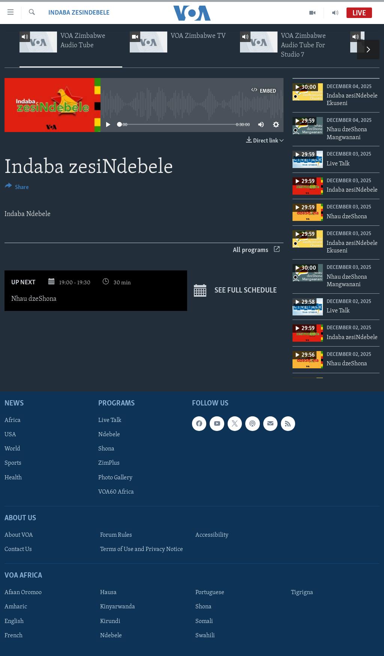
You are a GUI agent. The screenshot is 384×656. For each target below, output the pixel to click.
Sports (12, 463)
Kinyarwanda (117, 607)
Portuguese (209, 593)
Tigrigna (302, 593)
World (12, 449)
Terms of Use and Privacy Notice (141, 549)
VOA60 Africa (116, 492)
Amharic (15, 607)
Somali (204, 621)
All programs (256, 250)
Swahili (205, 635)
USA (10, 435)
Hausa (108, 593)
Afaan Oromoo (23, 593)
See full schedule (235, 290)
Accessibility (211, 535)
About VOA (18, 535)
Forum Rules (116, 535)
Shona (106, 449)
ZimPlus (109, 463)
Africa (12, 420)
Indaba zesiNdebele (79, 13)
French (13, 635)
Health (13, 477)
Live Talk (110, 420)
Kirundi (110, 621)
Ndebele (109, 435)
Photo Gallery (115, 477)
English (14, 621)
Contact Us (18, 549)
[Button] (16, 188)
